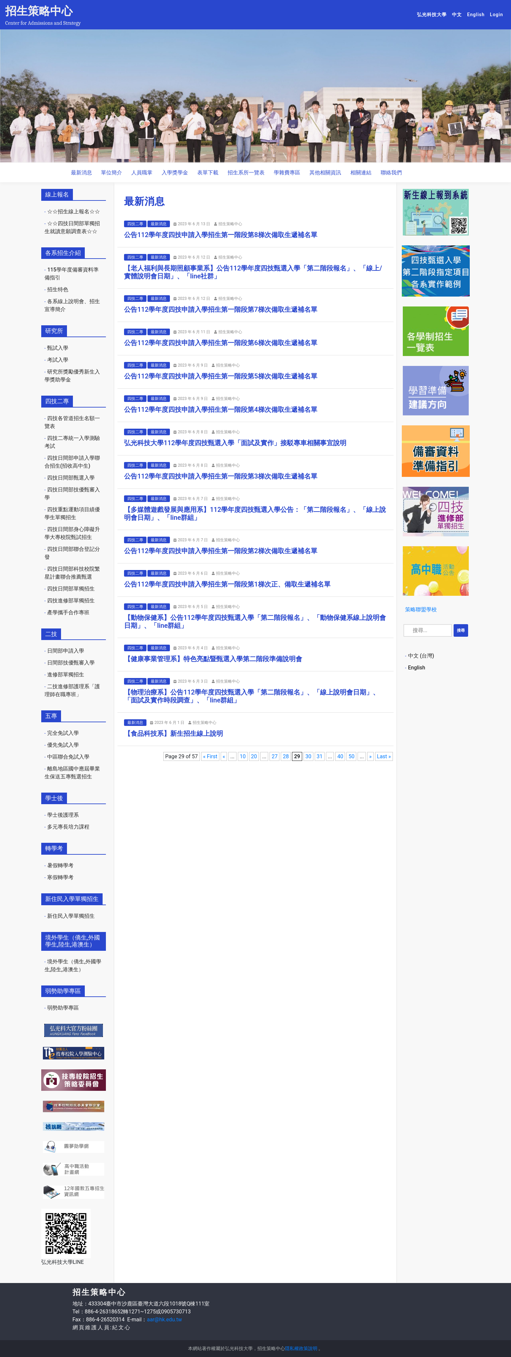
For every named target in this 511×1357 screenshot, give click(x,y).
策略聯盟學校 (421, 609)
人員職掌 (141, 172)
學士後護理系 (63, 815)
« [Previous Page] (224, 756)
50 (351, 756)
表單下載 (207, 172)
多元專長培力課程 (68, 827)
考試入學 (57, 360)
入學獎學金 (175, 172)
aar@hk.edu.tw (164, 1319)
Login (496, 14)
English (477, 14)
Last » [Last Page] (384, 756)
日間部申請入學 (65, 651)
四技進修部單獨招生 (71, 600)
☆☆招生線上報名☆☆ (73, 211)
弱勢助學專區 (63, 1008)
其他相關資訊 (325, 172)
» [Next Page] (370, 756)
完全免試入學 (63, 733)
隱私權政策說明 (301, 1348)
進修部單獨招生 (65, 674)
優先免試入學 (63, 745)
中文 (458, 14)
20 (254, 756)
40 (340, 756)
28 (286, 756)
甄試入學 (57, 348)
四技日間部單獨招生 (71, 589)
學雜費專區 (287, 172)
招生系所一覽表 (246, 172)
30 (308, 756)
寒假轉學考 (60, 877)
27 (274, 756)
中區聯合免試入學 (68, 757)
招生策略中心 (39, 11)
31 (320, 756)
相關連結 (360, 172)
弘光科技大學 (433, 14)
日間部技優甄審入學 (71, 663)
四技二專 (135, 224)
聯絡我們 (391, 172)
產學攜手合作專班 (68, 612)
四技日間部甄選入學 (71, 478)
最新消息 (81, 172)
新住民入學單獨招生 (71, 916)
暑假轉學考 (60, 865)
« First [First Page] (210, 756)
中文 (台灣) (421, 656)
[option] (255, 96)
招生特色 (57, 289)
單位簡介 (111, 172)
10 (243, 756)
